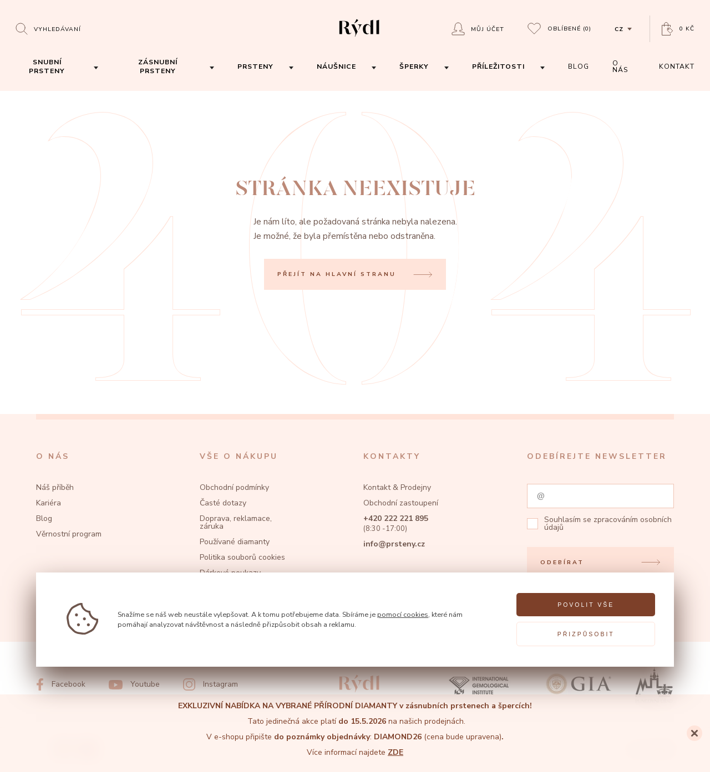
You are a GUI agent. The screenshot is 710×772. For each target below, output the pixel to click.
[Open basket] (678, 29)
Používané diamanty (235, 541)
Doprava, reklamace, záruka (236, 522)
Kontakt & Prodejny (397, 487)
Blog (44, 518)
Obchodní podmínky (234, 487)
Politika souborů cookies (242, 557)
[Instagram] (210, 684)
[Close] (694, 733)
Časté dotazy (223, 503)
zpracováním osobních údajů (608, 523)
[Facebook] (60, 684)
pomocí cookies (402, 614)
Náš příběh (55, 487)
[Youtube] (134, 684)
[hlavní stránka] (359, 38)
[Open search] (48, 28)
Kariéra (48, 503)
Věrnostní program (69, 534)
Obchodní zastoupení (400, 503)
